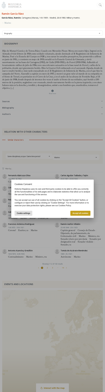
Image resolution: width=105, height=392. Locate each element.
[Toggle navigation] (100, 5)
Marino (7, 23)
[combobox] (52, 33)
